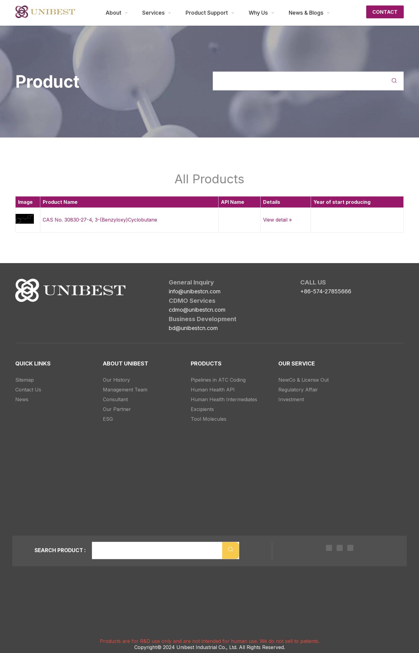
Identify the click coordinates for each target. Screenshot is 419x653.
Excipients (202, 402)
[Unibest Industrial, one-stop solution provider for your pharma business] (20, 283)
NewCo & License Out (303, 373)
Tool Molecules (208, 412)
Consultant (115, 393)
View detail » (277, 220)
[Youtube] (349, 549)
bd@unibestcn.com (193, 328)
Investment (291, 393)
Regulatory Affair (298, 383)
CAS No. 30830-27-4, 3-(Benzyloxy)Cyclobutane (100, 220)
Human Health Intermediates (224, 393)
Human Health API (213, 383)
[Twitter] (340, 549)
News (21, 393)
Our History (116, 373)
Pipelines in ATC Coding (218, 373)
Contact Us (28, 383)
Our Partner (117, 402)
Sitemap (24, 373)
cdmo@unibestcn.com (197, 309)
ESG (108, 412)
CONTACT (385, 12)
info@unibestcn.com (195, 291)
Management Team (125, 383)
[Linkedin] (330, 549)
